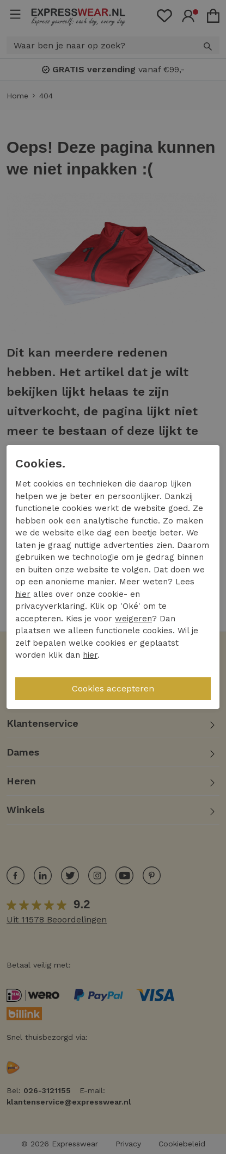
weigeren (133, 618)
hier (22, 594)
